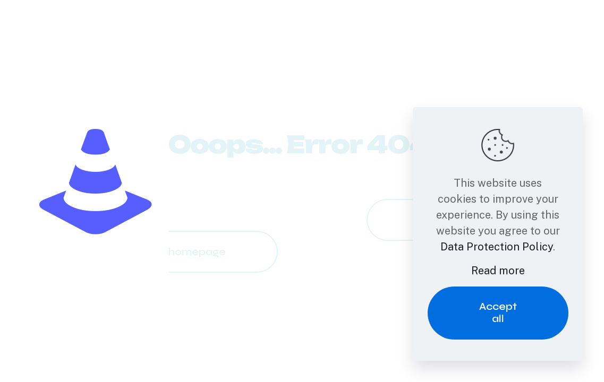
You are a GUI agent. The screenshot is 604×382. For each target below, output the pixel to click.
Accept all (498, 312)
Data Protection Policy (496, 246)
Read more (498, 270)
